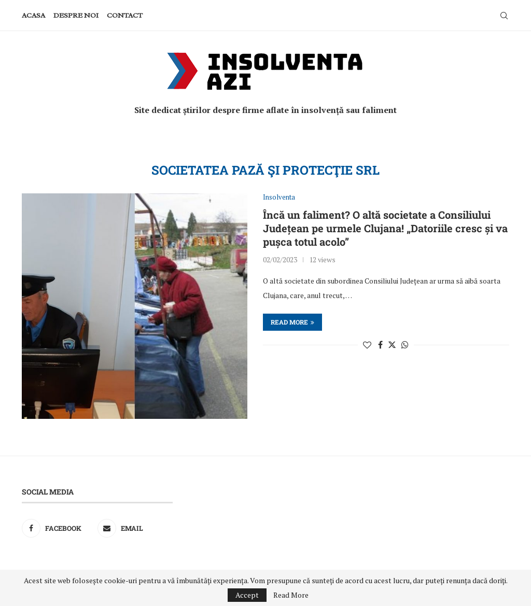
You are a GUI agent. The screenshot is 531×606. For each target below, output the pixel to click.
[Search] (504, 16)
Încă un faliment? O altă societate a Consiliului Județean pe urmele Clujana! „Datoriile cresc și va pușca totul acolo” (385, 228)
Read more (292, 322)
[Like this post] (367, 344)
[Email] (133, 528)
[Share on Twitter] (392, 344)
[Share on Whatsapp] (405, 344)
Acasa (33, 15)
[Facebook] (57, 528)
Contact (125, 15)
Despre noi (76, 15)
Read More (291, 595)
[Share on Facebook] (380, 344)
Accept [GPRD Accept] (247, 595)
